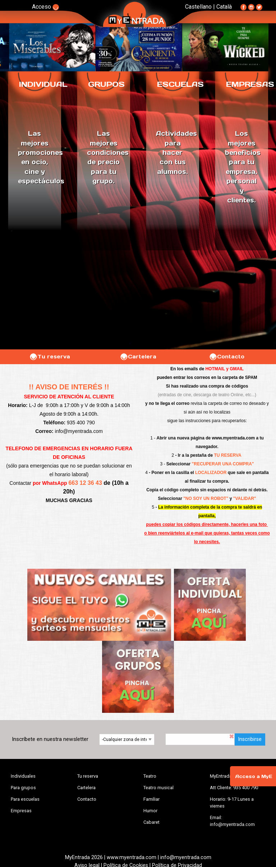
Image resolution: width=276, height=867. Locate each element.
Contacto (226, 356)
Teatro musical (158, 787)
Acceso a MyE (253, 776)
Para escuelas (25, 799)
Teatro (149, 776)
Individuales (23, 776)
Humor (150, 810)
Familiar (151, 799)
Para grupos (23, 787)
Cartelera (138, 356)
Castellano (198, 6)
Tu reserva (49, 356)
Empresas (21, 810)
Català (224, 6)
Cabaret (151, 822)
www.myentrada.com (233, 438)
